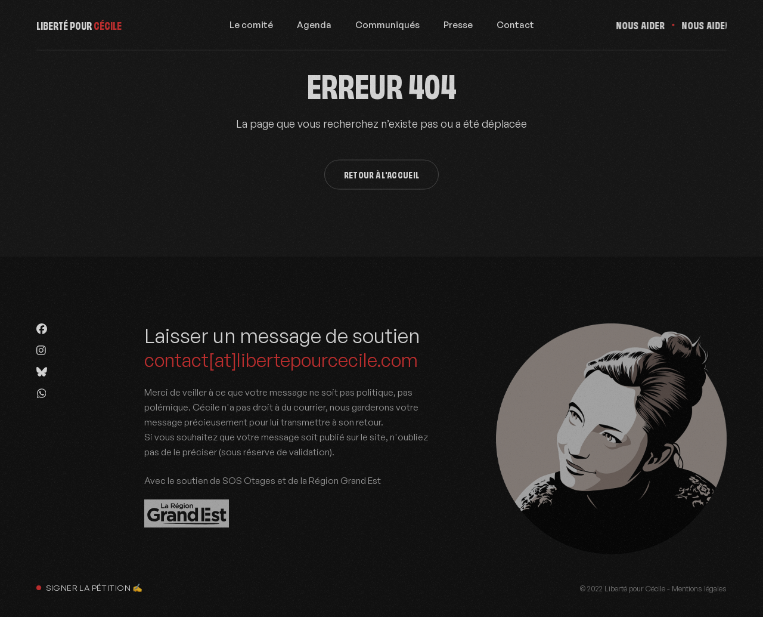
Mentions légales (699, 588)
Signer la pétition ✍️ (89, 587)
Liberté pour (79, 28)
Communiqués (387, 28)
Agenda (314, 28)
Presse (458, 28)
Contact (515, 28)
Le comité (251, 28)
